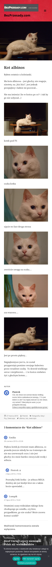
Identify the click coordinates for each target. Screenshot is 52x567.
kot (27, 418)
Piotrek (25, 416)
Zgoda (16, 559)
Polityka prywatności (26, 563)
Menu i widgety (45, 13)
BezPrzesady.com (17, 15)
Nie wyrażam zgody (31, 559)
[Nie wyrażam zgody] (48, 556)
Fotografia (36, 416)
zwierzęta (32, 418)
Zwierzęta (11, 418)
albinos (22, 418)
